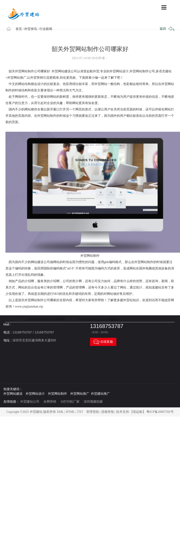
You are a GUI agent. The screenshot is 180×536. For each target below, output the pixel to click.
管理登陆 (92, 412)
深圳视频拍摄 (93, 401)
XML (60, 412)
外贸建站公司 (29, 401)
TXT (80, 412)
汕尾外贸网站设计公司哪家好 (99, 325)
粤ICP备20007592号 (160, 412)
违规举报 (107, 412)
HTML (70, 412)
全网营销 (49, 401)
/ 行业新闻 (46, 28)
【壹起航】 (138, 412)
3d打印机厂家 (70, 401)
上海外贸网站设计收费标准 (46, 325)
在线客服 (103, 342)
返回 (166, 29)
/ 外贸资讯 (31, 28)
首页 (19, 28)
